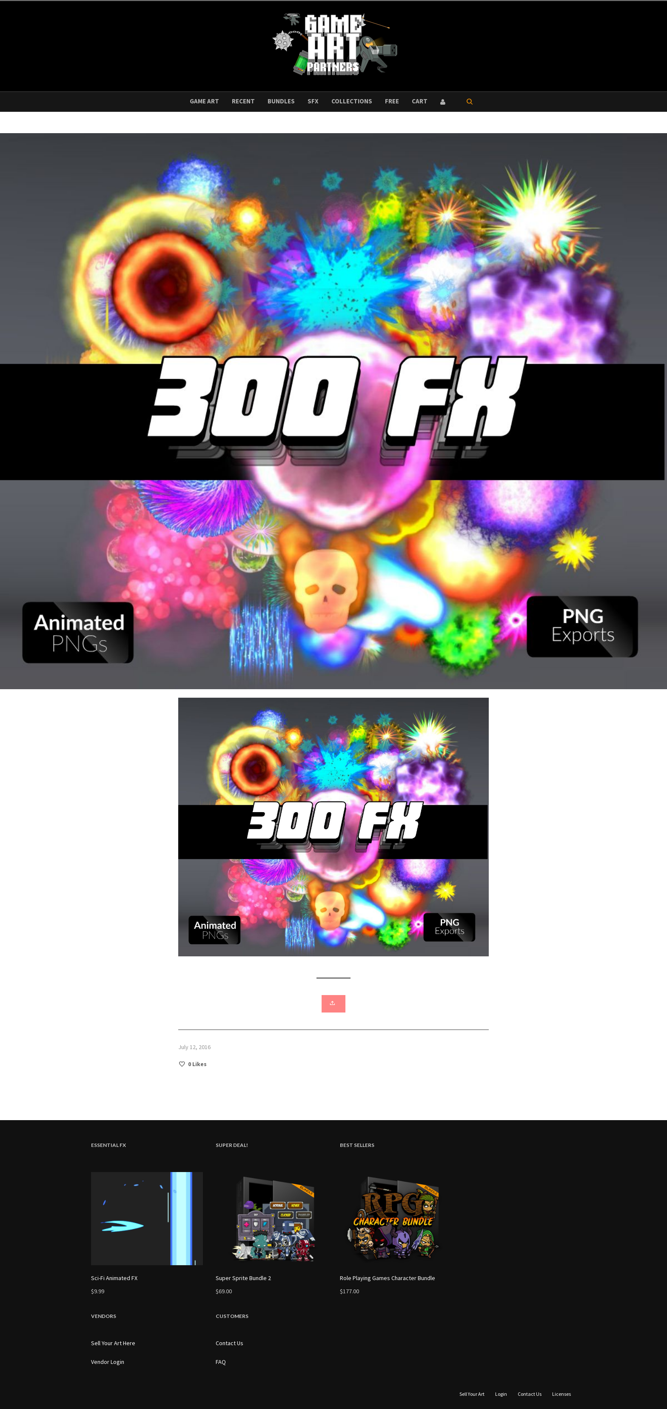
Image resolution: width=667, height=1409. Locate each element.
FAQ (221, 1362)
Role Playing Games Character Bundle (387, 1278)
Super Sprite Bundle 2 (243, 1278)
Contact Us (229, 1343)
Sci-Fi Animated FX (114, 1278)
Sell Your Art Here (113, 1343)
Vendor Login (107, 1362)
